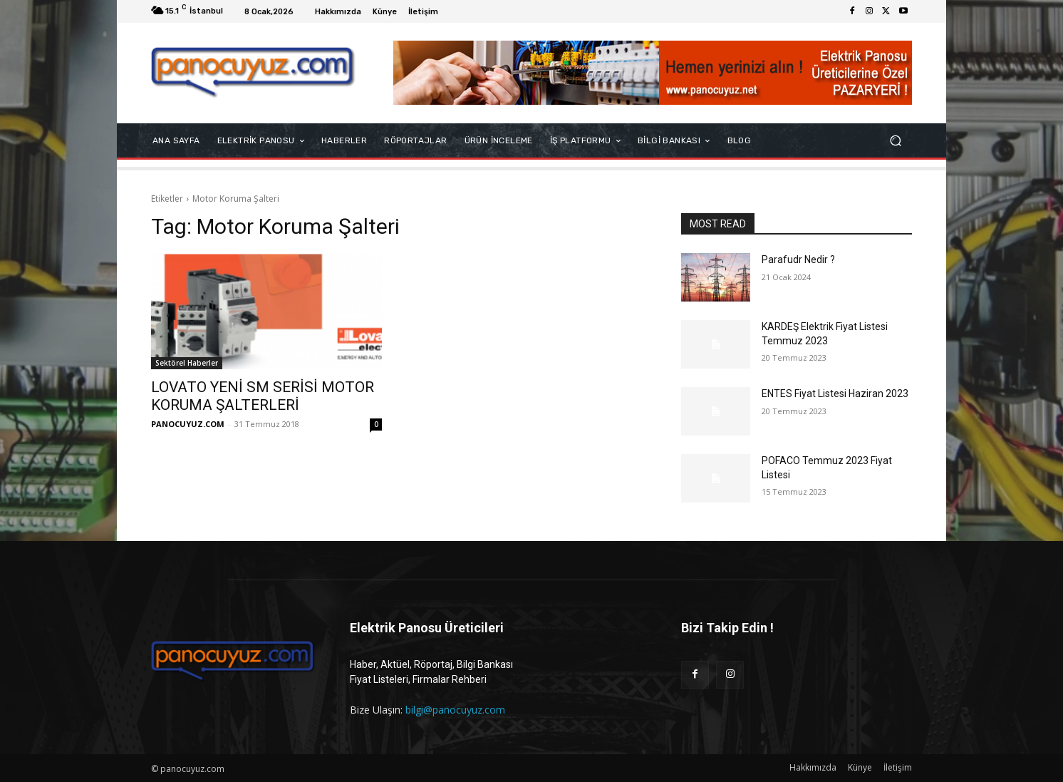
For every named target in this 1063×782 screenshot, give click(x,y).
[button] (895, 141)
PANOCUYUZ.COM (187, 423)
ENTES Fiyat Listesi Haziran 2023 (835, 393)
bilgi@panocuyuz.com (455, 709)
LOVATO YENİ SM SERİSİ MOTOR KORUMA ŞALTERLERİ (262, 396)
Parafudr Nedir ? (798, 259)
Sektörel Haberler (186, 363)
